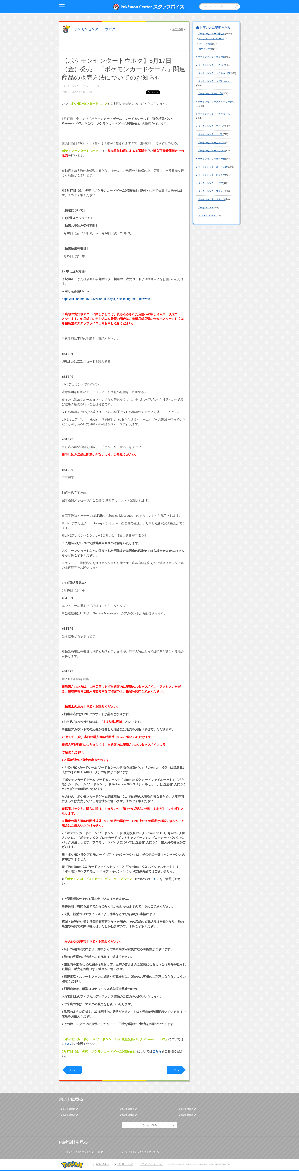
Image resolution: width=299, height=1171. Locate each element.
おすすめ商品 (205, 43)
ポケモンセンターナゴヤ (210, 134)
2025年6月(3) (68, 1115)
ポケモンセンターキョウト (211, 150)
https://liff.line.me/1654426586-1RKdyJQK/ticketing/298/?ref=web (106, 299)
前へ (72, 1069)
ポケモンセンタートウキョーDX (214, 73)
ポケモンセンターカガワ (210, 183)
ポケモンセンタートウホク (94, 29)
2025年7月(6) (186, 1109)
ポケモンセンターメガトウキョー (215, 81)
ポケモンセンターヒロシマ (211, 175)
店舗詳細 (177, 29)
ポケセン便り (205, 49)
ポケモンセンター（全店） (211, 33)
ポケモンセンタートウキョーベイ (215, 114)
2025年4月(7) (186, 1115)
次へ (176, 1069)
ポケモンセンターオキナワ (211, 199)
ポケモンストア (206, 207)
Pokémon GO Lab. (207, 215)
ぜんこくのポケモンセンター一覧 (83, 1152)
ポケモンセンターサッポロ (211, 57)
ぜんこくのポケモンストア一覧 (140, 1152)
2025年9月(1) (68, 1109)
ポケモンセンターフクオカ (211, 191)
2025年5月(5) (127, 1115)
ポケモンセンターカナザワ (211, 142)
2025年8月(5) (127, 1109)
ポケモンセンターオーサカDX (213, 167)
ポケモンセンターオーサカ (211, 158)
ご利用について (125, 1164)
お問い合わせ (102, 1164)
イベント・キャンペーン (211, 38)
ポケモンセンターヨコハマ (211, 126)
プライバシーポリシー (151, 1164)
